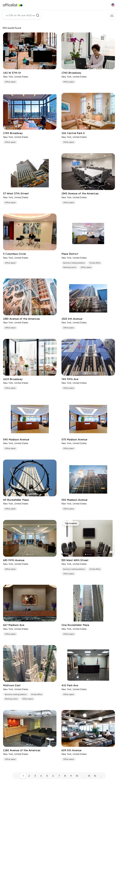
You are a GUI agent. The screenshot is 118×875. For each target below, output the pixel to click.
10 (77, 775)
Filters (112, 15)
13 (89, 775)
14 (95, 775)
